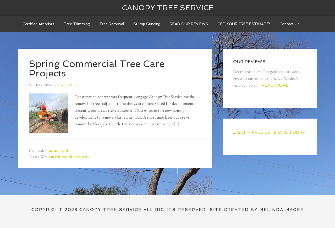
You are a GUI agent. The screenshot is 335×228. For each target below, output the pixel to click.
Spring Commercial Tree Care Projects (96, 68)
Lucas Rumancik (61, 156)
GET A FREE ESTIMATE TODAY (271, 132)
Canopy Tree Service (167, 7)
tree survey (81, 156)
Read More (275, 85)
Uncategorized (57, 150)
